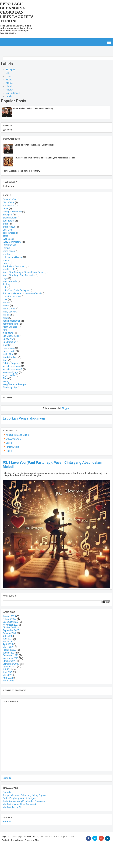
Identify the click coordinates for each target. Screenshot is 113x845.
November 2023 (10, 624)
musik (9, 96)
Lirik (8, 73)
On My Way (8, 339)
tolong (6, 381)
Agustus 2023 (9, 633)
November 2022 (10, 658)
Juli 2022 (7, 669)
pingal (6, 345)
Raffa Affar (8, 354)
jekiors (9, 451)
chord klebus (9, 226)
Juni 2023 (8, 638)
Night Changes (10, 327)
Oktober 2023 (9, 627)
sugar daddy (9, 375)
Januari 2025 (9, 616)
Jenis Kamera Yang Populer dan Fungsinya (24, 801)
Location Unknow (11, 296)
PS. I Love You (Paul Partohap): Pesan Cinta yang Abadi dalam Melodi (45, 158)
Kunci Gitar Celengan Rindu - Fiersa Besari (23, 272)
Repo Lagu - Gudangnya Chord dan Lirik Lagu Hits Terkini (16, 12)
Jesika (9, 443)
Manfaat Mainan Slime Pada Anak (19, 804)
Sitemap (7, 821)
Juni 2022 (8, 672)
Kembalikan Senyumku (14, 266)
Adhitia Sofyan (10, 199)
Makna (9, 83)
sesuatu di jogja (10, 372)
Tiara (5, 378)
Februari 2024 (9, 619)
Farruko (6, 248)
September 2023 (11, 630)
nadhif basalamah (12, 320)
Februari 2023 (9, 650)
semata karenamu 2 (12, 369)
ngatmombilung (10, 324)
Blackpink (10, 69)
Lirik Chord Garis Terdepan (16, 290)
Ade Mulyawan (17, 840)
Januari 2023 (9, 652)
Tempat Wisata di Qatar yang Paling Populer (24, 795)
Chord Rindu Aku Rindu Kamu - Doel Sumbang (33, 108)
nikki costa (8, 333)
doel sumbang (10, 233)
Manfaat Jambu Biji (12, 807)
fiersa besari (9, 251)
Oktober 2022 (9, 661)
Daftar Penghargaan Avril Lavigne (19, 798)
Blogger (65, 408)
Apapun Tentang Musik (17, 435)
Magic (9, 79)
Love (8, 76)
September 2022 (11, 664)
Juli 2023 (7, 636)
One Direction (9, 342)
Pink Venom (9, 348)
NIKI (5, 330)
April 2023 (8, 644)
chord (9, 86)
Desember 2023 (10, 622)
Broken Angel (9, 217)
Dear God (7, 230)
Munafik (7, 314)
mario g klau (9, 308)
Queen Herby (9, 351)
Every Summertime (12, 242)
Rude (5, 360)
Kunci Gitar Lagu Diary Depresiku (19, 275)
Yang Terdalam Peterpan (15, 384)
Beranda (7, 778)
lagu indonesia (13, 93)
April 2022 (8, 677)
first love (7, 254)
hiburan (9, 89)
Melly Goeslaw (10, 311)
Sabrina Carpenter (12, 363)
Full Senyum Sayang (13, 257)
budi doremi (8, 220)
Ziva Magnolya (10, 387)
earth (5, 236)
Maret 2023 (8, 647)
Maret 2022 (8, 680)
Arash (5, 208)
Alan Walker (8, 202)
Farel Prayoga (9, 245)
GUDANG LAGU (13, 439)
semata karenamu (12, 366)
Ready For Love (10, 357)
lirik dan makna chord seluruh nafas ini (22, 293)
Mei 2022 (7, 675)
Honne (6, 263)
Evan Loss (8, 239)
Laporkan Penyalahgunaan (24, 418)
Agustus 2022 (9, 666)
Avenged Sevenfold (12, 211)
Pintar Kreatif (12, 447)
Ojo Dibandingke (11, 336)
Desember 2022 (10, 655)
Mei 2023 (7, 641)
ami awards (8, 205)
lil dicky (6, 284)
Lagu (5, 278)
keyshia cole (9, 269)
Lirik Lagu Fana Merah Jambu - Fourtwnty (22, 171)
